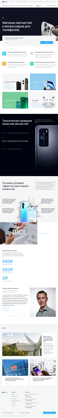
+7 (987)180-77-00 (28, 397)
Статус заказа (35, 1)
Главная (13, 394)
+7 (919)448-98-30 (28, 401)
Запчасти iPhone (5, 5)
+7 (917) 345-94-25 (51, 5)
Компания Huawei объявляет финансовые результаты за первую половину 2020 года (14, 380)
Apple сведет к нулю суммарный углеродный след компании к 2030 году (48, 339)
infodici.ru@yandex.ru (26, 413)
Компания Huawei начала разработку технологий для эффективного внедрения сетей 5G (43, 380)
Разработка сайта (15, 416)
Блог (54, 1)
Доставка (46, 1)
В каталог (9, 87)
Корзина (40, 5)
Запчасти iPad (12, 5)
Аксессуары (30, 5)
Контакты (13, 405)
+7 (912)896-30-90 (28, 408)
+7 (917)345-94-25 (28, 404)
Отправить (46, 42)
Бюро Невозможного (23, 416)
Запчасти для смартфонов (21, 5)
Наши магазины (41, 1)
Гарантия (50, 1)
